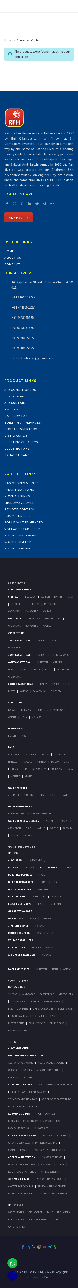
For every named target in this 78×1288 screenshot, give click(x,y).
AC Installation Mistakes (50, 1149)
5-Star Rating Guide (52, 1164)
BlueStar (30, 596)
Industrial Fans (19, 489)
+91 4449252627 (23, 307)
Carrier (45, 596)
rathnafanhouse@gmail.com (32, 358)
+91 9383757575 (22, 328)
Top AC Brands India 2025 (22, 1099)
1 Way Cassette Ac (19, 640)
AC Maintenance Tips (55, 1135)
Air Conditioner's (19, 589)
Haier (70, 596)
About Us (12, 257)
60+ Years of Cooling (20, 1186)
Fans (11, 747)
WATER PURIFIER (16, 1226)
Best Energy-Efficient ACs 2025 (28, 1091)
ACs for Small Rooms (20, 1062)
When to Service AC (19, 1142)
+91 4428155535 (22, 317)
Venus (28, 776)
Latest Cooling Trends (22, 1171)
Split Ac (13, 596)
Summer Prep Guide (19, 1149)
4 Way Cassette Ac (19, 662)
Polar (14, 768)
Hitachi (15, 604)
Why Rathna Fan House (50, 1179)
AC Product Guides (20, 1084)
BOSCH (56, 882)
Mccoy (55, 761)
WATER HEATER (16, 1212)
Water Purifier (18, 548)
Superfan (56, 768)
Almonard (14, 754)
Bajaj (11, 709)
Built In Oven (16, 896)
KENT (43, 794)
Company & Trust (19, 1179)
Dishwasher (15, 435)
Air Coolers (66, 994)
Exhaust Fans (17, 455)
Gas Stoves (15, 918)
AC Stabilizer (16, 947)
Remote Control (19, 509)
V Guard (15, 776)
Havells (27, 761)
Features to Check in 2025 (23, 1120)
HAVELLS (66, 794)
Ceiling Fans (57, 1023)
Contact (12, 264)
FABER (53, 794)
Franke (39, 925)
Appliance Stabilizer (21, 954)
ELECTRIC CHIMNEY (39, 1219)
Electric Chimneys (21, 442)
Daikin (58, 596)
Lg (26, 604)
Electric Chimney (18, 1008)
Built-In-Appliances (22, 422)
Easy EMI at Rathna (19, 1128)
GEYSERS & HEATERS (20, 806)
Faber (24, 735)
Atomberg (31, 754)
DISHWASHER (35, 1212)
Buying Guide (16, 986)
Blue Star (29, 794)
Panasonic (31, 611)
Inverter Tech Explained (22, 1164)
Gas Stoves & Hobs (21, 483)
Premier (36, 947)
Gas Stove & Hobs (43, 1008)
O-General (14, 611)
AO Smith (13, 794)
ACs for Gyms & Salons (51, 1062)
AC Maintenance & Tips (22, 1135)
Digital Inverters (20, 429)
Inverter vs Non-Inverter (22, 1106)
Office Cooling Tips (20, 1070)
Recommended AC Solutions (25, 1055)
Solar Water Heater (23, 522)
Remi (25, 768)
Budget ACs (41, 1128)
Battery (12, 409)
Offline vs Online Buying (53, 1193)
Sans (39, 932)
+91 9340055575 (22, 348)
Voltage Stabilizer (22, 529)
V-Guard (37, 717)
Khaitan (41, 761)
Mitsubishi (50, 604)
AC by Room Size (46, 1113)
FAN (55, 1219)
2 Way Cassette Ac (19, 654)
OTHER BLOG (15, 1204)
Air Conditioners (20, 389)
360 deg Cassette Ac (20, 683)
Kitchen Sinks (17, 496)
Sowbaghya (39, 768)
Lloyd (35, 604)
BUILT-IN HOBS (16, 1219)
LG (44, 896)
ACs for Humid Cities (48, 1070)
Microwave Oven (19, 502)
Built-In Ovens (46, 1015)
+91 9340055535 (22, 338)
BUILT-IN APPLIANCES (58, 1212)
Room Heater (16, 813)
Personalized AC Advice (52, 1186)
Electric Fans (17, 448)
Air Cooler (14, 396)
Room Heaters (17, 516)
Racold (67, 828)
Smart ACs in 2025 (52, 1157)
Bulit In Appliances (22, 1015)
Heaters (34, 1001)
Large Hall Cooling (20, 1077)
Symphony (59, 709)
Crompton (42, 709)
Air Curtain (14, 402)
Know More (18, 217)
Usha (24, 717)
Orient (12, 717)
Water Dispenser (20, 535)
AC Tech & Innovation (21, 1157)
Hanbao (13, 761)
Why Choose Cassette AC (56, 1099)
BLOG (11, 1042)
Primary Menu (70, 6)
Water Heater (17, 542)
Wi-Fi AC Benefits (50, 1171)
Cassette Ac (16, 633)
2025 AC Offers (51, 1120)
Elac (28, 828)
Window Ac (15, 618)
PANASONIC (57, 896)
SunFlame (55, 903)
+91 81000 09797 (23, 297)
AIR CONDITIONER (18, 1048)
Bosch (12, 735)
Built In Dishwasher (20, 882)
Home (8, 40)
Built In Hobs (48, 867)
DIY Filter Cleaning (46, 1142)
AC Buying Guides (19, 1113)
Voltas (47, 611)
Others (13, 853)
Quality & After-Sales (21, 1193)
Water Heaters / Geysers (23, 820)
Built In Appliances (20, 874)
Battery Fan (16, 416)
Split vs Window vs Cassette (55, 1084)
